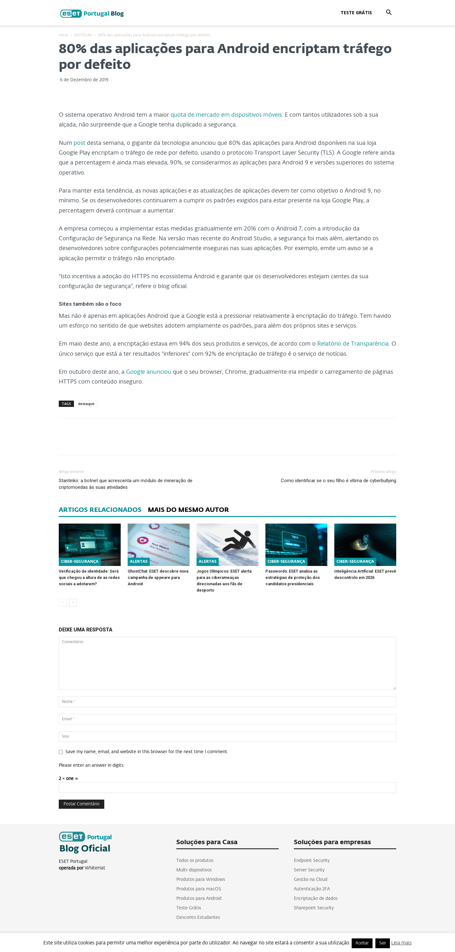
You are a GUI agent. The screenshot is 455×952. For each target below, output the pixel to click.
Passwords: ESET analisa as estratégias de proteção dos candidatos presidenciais (292, 577)
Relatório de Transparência (353, 344)
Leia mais (401, 943)
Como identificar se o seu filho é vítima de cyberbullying (338, 480)
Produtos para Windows (200, 879)
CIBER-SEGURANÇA (80, 562)
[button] (388, 13)
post (79, 143)
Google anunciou (148, 372)
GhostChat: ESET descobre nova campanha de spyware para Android (158, 577)
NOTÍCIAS (83, 35)
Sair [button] (382, 943)
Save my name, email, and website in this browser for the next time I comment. (146, 752)
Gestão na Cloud (310, 879)
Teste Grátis (356, 12)
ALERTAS (139, 562)
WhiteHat (95, 868)
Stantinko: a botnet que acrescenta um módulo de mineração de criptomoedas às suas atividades (125, 484)
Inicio (63, 35)
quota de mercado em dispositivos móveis (226, 115)
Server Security (309, 870)
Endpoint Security (312, 860)
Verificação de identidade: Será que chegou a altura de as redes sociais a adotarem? (89, 577)
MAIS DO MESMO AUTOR (188, 510)
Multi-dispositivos (194, 870)
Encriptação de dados (315, 898)
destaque (86, 403)
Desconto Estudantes (198, 917)
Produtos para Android (198, 898)
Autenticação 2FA (312, 889)
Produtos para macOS (198, 889)
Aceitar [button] (362, 943)
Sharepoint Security (314, 908)
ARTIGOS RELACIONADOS (100, 510)
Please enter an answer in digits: (91, 765)
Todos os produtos (194, 860)
